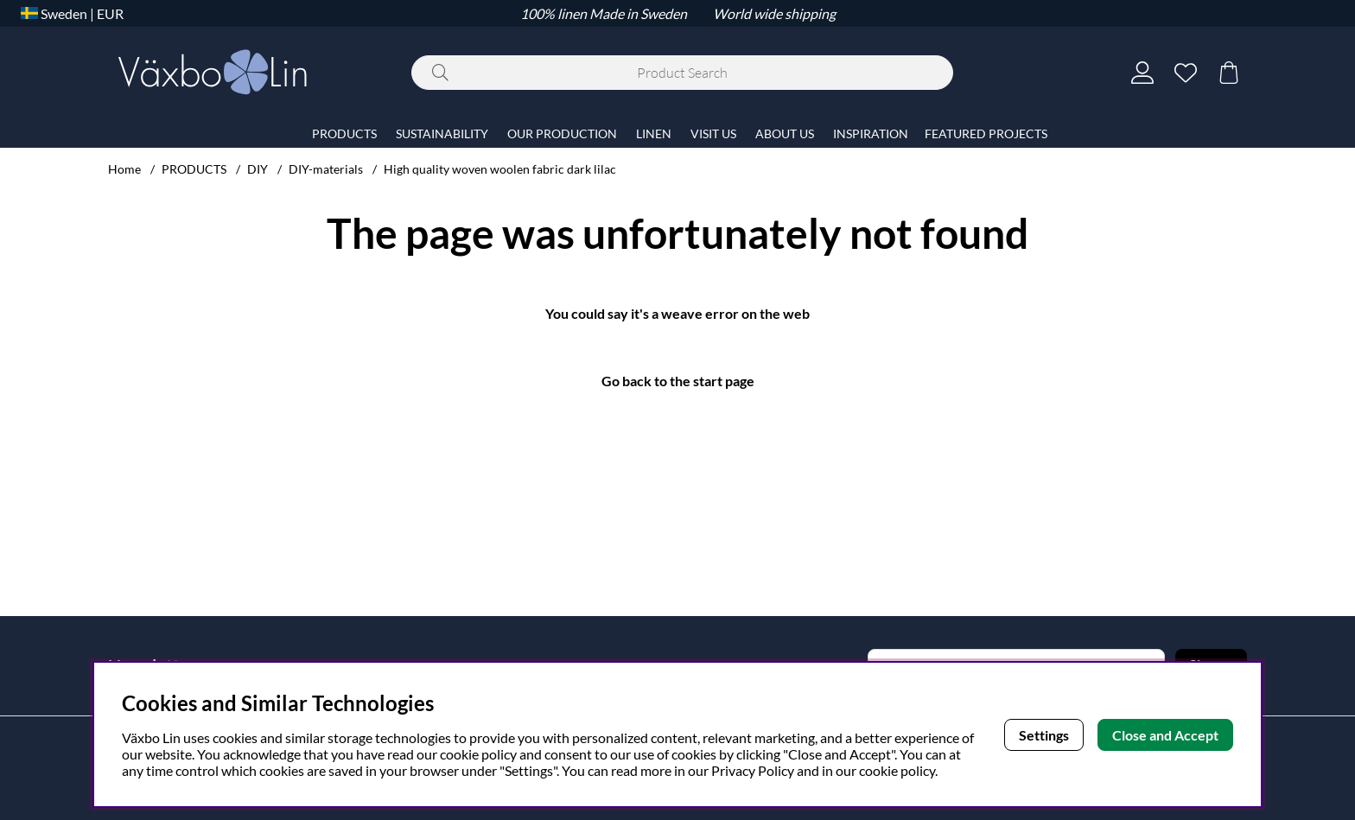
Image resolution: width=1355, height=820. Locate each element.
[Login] (1142, 72)
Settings (1044, 735)
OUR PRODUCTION (562, 133)
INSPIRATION (870, 133)
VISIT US (713, 133)
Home (124, 169)
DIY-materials (326, 169)
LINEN (653, 133)
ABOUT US (784, 133)
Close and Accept (1165, 735)
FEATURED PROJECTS (986, 133)
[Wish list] (1185, 72)
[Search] (682, 72)
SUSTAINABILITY (442, 133)
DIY (257, 169)
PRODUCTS (194, 169)
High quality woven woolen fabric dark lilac (500, 169)
